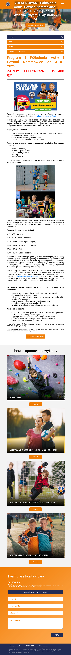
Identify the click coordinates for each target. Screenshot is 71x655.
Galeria (10, 47)
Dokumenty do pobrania (16, 51)
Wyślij (57, 635)
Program (11, 37)
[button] (5, 20)
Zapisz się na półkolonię (35, 25)
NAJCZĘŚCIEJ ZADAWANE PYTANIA (35, 592)
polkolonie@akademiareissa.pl (27, 276)
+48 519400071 (29, 646)
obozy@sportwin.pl (15, 646)
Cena (10, 42)
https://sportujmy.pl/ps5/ (46, 116)
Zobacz (35, 404)
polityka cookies (42, 646)
